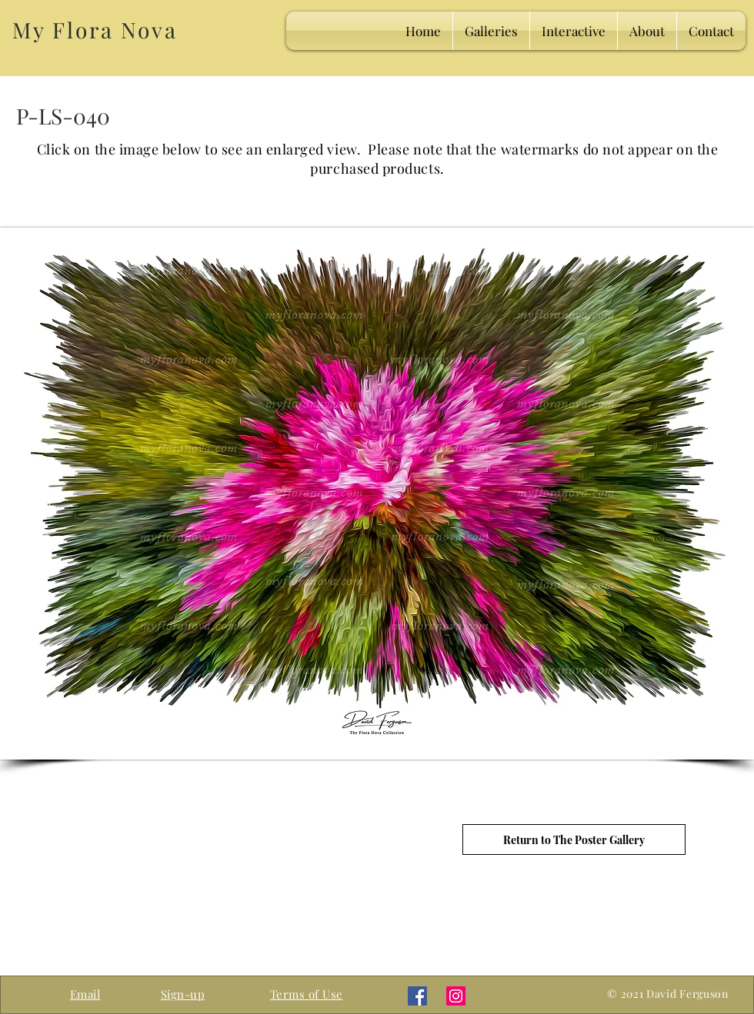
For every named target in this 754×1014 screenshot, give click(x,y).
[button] (183, 994)
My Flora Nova (94, 29)
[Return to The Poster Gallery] (574, 839)
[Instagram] (455, 996)
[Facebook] (417, 996)
